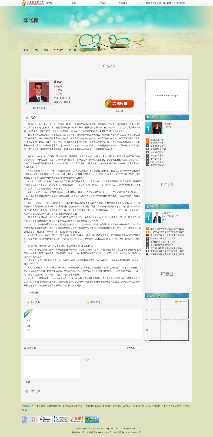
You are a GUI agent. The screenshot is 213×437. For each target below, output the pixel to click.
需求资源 (95, 302)
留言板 (72, 50)
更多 (87, 360)
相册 (46, 50)
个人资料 (59, 50)
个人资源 (35, 302)
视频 (36, 50)
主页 (25, 50)
